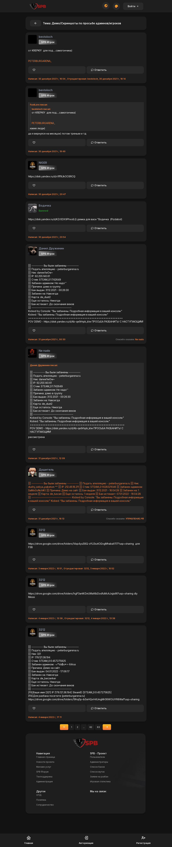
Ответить (98, 69)
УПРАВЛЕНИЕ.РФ (135, 518)
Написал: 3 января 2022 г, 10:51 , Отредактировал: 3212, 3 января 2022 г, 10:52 (71, 568)
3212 (42, 530)
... (84, 727)
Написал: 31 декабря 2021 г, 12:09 (46, 458)
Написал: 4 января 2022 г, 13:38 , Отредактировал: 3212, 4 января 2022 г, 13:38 (71, 618)
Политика (41, 800)
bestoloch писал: (41, 109)
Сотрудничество (45, 804)
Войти (133, 6)
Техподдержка (44, 776)
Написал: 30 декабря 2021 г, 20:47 (47, 194)
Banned (43, 210)
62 (91, 727)
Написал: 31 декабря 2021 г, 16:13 (46, 518)
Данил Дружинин (51, 248)
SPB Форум (42, 771)
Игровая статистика (100, 781)
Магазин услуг (43, 767)
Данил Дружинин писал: (44, 365)
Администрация (44, 781)
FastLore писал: (39, 104)
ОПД (39, 795)
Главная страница (45, 757)
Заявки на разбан (99, 776)
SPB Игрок (47, 42)
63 (98, 727)
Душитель (46, 469)
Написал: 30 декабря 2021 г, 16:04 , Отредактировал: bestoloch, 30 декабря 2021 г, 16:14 (77, 78)
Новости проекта (45, 762)
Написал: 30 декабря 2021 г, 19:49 (46, 151)
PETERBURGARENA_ (39, 60)
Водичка (45, 205)
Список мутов (97, 771)
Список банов (97, 767)
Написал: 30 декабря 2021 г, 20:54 (47, 237)
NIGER (43, 162)
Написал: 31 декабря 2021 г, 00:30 (46, 339)
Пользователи (97, 757)
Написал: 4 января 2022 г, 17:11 (44, 717)
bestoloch (46, 36)
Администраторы (99, 762)
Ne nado (139, 339)
